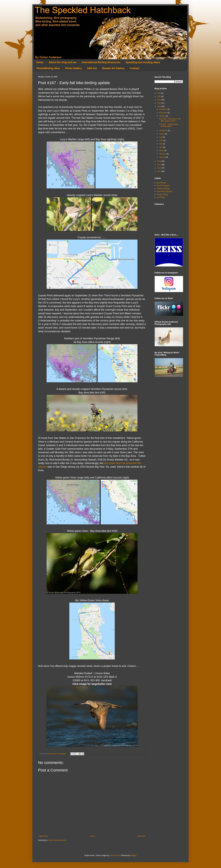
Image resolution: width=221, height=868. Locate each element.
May (161, 144)
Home (39, 62)
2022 (159, 97)
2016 (159, 168)
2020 (159, 103)
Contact (134, 68)
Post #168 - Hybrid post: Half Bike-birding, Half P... (170, 120)
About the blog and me (62, 62)
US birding (161, 197)
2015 (159, 171)
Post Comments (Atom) (57, 840)
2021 (159, 100)
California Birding (163, 189)
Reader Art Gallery (113, 68)
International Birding (164, 191)
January (162, 157)
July (161, 137)
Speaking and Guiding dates (143, 62)
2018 (159, 161)
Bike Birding (161, 183)
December (163, 109)
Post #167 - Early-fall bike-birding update (169, 125)
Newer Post (43, 836)
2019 (159, 106)
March (161, 150)
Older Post (141, 836)
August (162, 134)
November (163, 113)
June (161, 140)
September (163, 131)
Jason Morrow (115, 855)
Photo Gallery (73, 68)
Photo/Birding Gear (48, 68)
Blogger (133, 855)
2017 (159, 165)
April (161, 147)
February (162, 154)
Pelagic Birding (162, 194)
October (162, 116)
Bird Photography (163, 186)
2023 (159, 93)
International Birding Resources (101, 62)
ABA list (92, 68)
